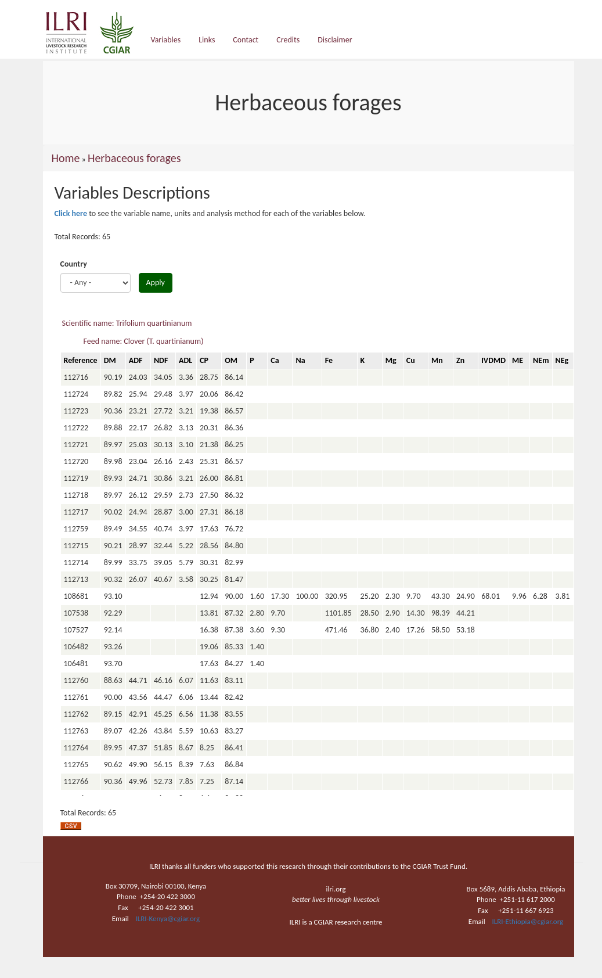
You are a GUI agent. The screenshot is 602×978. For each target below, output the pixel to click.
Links (207, 40)
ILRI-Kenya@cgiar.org (167, 918)
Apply (155, 282)
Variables (166, 40)
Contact (245, 40)
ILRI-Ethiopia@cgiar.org (528, 921)
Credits (288, 40)
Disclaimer (335, 40)
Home (66, 158)
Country (73, 264)
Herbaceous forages (134, 158)
